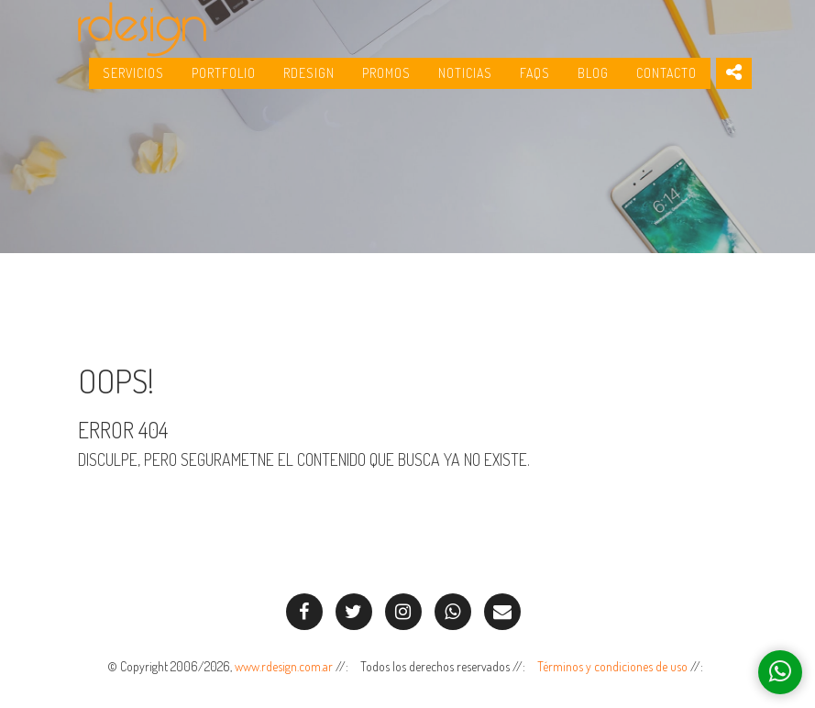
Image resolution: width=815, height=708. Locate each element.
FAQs (535, 83)
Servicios (133, 83)
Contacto (666, 83)
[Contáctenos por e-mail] (502, 611)
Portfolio (224, 83)
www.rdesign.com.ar (284, 666)
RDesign (309, 83)
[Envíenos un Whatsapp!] (453, 611)
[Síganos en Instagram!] (403, 611)
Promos (386, 83)
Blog (593, 83)
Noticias (465, 83)
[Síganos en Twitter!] (354, 611)
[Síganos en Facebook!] (304, 611)
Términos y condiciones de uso (612, 666)
